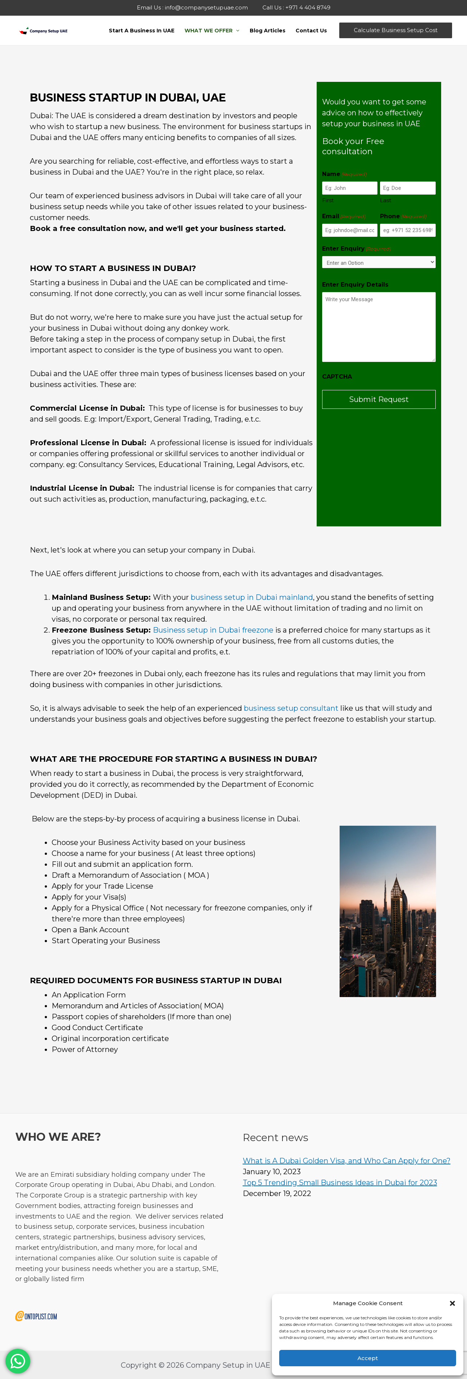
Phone (403, 216)
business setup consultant (291, 708)
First (328, 200)
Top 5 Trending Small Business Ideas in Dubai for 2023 (340, 1182)
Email (343, 216)
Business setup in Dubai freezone (213, 630)
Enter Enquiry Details (355, 284)
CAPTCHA (337, 376)
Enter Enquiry (356, 249)
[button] (452, 1303)
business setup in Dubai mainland (252, 597)
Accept (367, 1358)
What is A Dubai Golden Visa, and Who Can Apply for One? (347, 1160)
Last (385, 200)
